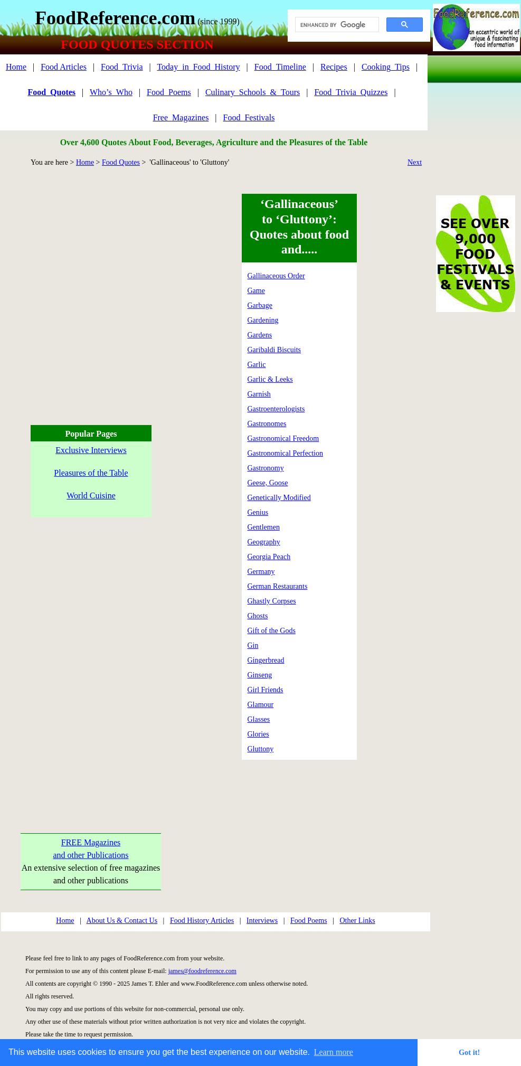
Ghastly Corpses (272, 601)
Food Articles (64, 66)
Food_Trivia (122, 66)
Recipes (333, 66)
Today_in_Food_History (198, 66)
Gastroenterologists (276, 409)
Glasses (259, 719)
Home (16, 66)
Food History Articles (202, 921)
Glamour (261, 705)
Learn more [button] (333, 1052)
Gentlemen (264, 527)
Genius (258, 512)
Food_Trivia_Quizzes (350, 92)
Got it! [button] (469, 1052)
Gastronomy (266, 468)
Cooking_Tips (386, 66)
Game (256, 291)
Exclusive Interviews (91, 450)
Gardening (263, 320)
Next (415, 162)
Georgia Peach (269, 557)
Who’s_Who (111, 92)
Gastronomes (267, 424)
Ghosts (258, 616)
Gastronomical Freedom (283, 438)
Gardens (260, 335)
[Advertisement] (99, 293)
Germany (261, 572)
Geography (264, 542)
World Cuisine (91, 495)
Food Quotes (121, 162)
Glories (258, 734)
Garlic (257, 365)
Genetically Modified (279, 498)
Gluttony (261, 749)
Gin (253, 645)
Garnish (259, 394)
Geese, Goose (268, 483)
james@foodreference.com (202, 971)
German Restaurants (278, 586)
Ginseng (260, 675)
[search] (336, 25)
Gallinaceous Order (276, 276)
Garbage (260, 305)
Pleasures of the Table (91, 472)
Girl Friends (265, 690)
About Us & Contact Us (122, 921)
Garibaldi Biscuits (274, 350)
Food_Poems (169, 92)
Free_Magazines (181, 117)
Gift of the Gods (272, 631)
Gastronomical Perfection (285, 453)
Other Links (357, 921)
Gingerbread (266, 660)
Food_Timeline (280, 66)
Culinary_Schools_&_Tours (252, 92)
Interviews (262, 921)
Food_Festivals (249, 117)
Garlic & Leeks (270, 379)
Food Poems (308, 921)
